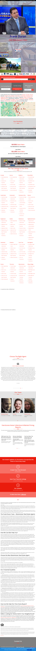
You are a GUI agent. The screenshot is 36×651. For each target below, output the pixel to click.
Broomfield (11, 96)
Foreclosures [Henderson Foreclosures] (21, 211)
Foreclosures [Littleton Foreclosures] (13, 225)
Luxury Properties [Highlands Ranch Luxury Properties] (31, 206)
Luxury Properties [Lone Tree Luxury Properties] (22, 220)
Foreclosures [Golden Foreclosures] (13, 210)
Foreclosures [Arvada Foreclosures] (4, 183)
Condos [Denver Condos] (30, 193)
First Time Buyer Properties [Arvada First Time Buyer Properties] (4, 182)
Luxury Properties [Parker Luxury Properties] (3, 234)
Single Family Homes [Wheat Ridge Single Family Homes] (31, 232)
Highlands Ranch (4, 98)
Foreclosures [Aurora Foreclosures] (13, 183)
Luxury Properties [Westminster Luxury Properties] (22, 234)
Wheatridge (13, 101)
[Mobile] (7, 612)
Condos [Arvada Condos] (3, 180)
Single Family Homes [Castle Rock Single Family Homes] (4, 190)
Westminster (8, 101)
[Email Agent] (1, 2)
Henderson (29, 97)
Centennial (22, 96)
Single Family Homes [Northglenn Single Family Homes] (31, 218)
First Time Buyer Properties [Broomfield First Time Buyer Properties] (31, 182)
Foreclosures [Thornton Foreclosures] (12, 239)
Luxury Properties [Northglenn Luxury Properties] (31, 220)
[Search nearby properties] (2, 79)
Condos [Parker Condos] (3, 235)
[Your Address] (27, 90)
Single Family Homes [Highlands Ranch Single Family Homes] (31, 204)
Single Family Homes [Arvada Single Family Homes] (4, 177)
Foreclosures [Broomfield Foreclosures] (30, 184)
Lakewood (21, 98)
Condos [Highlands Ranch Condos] (31, 208)
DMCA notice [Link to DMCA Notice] (18, 633)
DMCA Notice (2, 592)
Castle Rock (17, 96)
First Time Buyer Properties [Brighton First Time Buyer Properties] (22, 182)
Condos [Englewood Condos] (4, 207)
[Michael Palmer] (6, 363)
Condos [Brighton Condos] (22, 180)
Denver (24, 94)
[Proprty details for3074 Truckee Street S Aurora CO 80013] (18, 133)
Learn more (2, 462)
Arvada (27, 94)
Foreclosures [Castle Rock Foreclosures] (3, 197)
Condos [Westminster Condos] (22, 235)
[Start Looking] (31, 79)
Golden (25, 97)
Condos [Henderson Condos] (22, 207)
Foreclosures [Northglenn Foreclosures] (30, 227)
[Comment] (7, 616)
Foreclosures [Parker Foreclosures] (4, 238)
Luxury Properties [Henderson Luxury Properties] (22, 206)
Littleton (26, 98)
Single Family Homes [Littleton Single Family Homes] (13, 218)
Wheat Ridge (30, 229)
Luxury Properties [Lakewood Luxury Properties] (4, 220)
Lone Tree (3, 99)
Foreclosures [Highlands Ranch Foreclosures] (31, 213)
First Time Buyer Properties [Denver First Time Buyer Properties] (31, 195)
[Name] (4, 610)
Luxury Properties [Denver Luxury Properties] (30, 192)
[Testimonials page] (18, 330)
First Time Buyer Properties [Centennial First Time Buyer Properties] (13, 195)
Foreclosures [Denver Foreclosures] (31, 196)
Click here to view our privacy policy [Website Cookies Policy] (28, 648)
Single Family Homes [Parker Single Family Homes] (4, 232)
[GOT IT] (29, 650)
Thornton (31, 99)
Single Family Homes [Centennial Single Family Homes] (13, 190)
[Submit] (4, 630)
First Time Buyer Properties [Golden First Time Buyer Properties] (13, 209)
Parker (17, 99)
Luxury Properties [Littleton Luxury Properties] (12, 220)
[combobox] (5, 89)
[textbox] (6, 89)
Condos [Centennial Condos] (13, 193)
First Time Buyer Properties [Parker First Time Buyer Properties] (4, 237)
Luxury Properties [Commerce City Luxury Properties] (22, 192)
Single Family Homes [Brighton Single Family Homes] (21, 177)
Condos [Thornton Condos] (13, 235)
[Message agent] (20, 609)
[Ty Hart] (18, 363)
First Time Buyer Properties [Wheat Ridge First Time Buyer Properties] (31, 237)
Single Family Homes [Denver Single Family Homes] (31, 190)
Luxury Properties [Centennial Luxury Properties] (13, 192)
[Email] (12, 610)
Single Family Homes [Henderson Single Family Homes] (22, 204)
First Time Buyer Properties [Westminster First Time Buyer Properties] (22, 237)
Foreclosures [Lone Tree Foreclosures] (21, 226)
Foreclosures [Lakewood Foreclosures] (3, 226)
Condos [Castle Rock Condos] (4, 193)
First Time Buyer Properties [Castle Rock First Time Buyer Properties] (4, 195)
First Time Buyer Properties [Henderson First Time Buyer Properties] (22, 209)
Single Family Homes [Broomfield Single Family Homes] (31, 177)
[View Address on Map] (20, 612)
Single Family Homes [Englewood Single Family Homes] (4, 204)
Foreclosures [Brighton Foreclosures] (21, 184)
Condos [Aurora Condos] (12, 180)
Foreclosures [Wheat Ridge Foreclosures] (30, 240)
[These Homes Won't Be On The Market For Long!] (17, 89)
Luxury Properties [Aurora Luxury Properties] (12, 179)
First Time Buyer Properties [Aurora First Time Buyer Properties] (13, 182)
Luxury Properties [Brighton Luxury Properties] (22, 179)
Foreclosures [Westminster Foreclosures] (21, 240)
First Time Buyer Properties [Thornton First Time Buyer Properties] (13, 237)
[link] (32, 90)
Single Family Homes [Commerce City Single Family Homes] (22, 190)
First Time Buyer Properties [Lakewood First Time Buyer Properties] (4, 224)
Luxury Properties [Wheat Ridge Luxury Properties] (31, 234)
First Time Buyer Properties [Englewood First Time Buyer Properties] (4, 209)
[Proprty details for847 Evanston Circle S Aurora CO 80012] (30, 133)
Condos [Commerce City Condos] (21, 194)
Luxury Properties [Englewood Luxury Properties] (4, 206)
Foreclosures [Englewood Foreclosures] (3, 211)
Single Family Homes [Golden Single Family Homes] (13, 204)
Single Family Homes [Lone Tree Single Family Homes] (22, 218)
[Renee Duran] (29, 363)
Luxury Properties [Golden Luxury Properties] (12, 206)
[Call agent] (2, 2)
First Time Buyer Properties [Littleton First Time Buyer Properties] (13, 224)
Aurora (31, 94)
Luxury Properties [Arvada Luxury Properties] (3, 179)
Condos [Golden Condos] (12, 207)
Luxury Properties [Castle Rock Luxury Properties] (4, 192)
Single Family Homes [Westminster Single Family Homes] (22, 232)
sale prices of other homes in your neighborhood (8, 574)
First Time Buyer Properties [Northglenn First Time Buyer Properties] (31, 224)
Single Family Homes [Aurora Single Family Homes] (13, 177)
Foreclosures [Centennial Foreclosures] (12, 197)
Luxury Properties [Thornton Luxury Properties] (13, 234)
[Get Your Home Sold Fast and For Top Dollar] (18, 154)
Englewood (3, 97)
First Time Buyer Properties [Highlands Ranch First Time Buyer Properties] (31, 210)
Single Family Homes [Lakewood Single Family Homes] (4, 218)
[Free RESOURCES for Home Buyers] (18, 147)
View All (34, 127)
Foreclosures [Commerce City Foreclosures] (21, 199)
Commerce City (29, 96)
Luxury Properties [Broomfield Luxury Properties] (31, 179)
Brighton (7, 96)
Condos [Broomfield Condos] (31, 180)
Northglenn (12, 99)
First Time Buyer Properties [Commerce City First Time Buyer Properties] (22, 196)
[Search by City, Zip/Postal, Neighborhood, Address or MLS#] (18, 79)
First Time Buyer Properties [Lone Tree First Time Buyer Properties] (22, 224)
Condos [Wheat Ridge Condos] (31, 235)
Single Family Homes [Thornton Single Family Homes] (13, 232)
